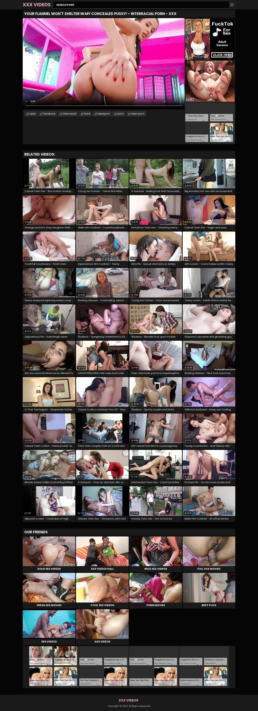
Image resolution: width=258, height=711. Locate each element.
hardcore (49, 114)
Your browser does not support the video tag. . (104, 63)
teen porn (137, 114)
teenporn (104, 114)
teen (33, 114)
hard (87, 114)
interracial (69, 114)
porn (120, 114)
